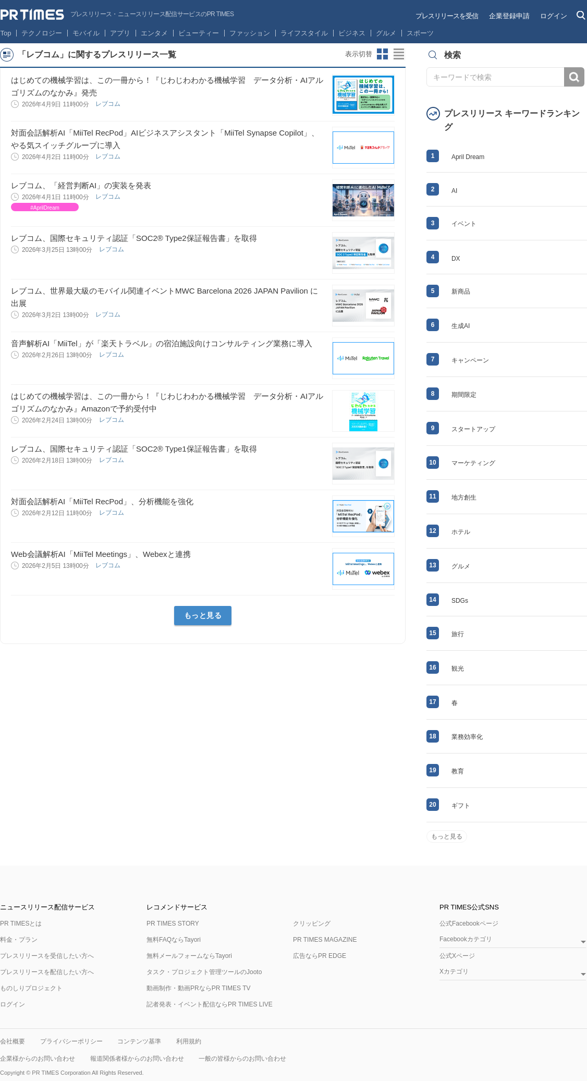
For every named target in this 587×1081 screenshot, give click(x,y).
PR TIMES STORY (172, 923)
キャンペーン (470, 360)
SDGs (459, 600)
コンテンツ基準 (139, 1041)
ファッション (249, 33)
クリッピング (312, 923)
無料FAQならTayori (173, 939)
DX (455, 258)
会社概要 (12, 1041)
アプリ (120, 33)
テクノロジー (41, 33)
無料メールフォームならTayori (189, 955)
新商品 (460, 291)
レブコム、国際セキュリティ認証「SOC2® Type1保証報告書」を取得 (134, 448)
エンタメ (154, 33)
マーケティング (473, 463)
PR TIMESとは (21, 923)
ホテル (460, 532)
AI (454, 191)
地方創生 (463, 497)
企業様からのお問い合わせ (37, 1058)
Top (6, 33)
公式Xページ (457, 955)
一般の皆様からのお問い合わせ (242, 1058)
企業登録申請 (509, 16)
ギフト (460, 805)
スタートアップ (473, 429)
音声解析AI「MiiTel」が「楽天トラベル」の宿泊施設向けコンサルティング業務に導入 (161, 343)
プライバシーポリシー (71, 1041)
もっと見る (203, 615)
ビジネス (351, 33)
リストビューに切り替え (399, 54)
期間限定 (463, 394)
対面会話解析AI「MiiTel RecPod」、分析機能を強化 (102, 501)
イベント (463, 223)
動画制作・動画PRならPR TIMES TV (198, 988)
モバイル (86, 33)
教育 (457, 771)
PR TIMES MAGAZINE (325, 939)
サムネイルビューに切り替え (382, 54)
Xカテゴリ (454, 971)
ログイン (553, 16)
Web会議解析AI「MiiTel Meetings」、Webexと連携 (101, 554)
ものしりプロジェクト (31, 988)
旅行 (457, 634)
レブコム (108, 103)
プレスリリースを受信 (446, 16)
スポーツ (420, 33)
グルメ (386, 33)
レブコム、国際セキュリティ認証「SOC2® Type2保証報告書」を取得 (134, 238)
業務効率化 (467, 736)
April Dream (467, 157)
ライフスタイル (304, 33)
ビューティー (198, 33)
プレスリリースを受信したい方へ (47, 955)
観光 (457, 668)
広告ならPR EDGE (319, 955)
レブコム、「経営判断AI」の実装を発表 (81, 185)
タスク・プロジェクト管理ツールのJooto (204, 972)
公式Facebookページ (468, 923)
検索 (574, 77)
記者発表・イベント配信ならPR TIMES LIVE (209, 1004)
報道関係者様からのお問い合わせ (137, 1058)
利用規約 (188, 1041)
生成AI (460, 326)
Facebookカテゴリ (465, 939)
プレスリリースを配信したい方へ (47, 972)
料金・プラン (19, 939)
